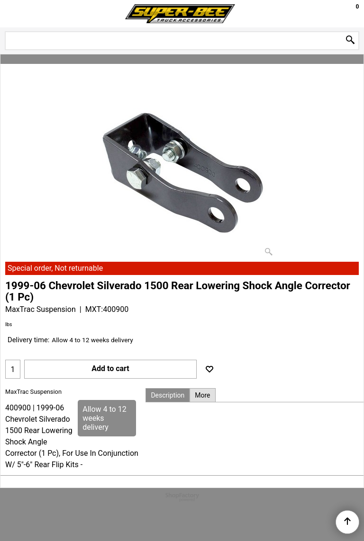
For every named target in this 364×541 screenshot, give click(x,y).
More (202, 395)
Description (167, 395)
